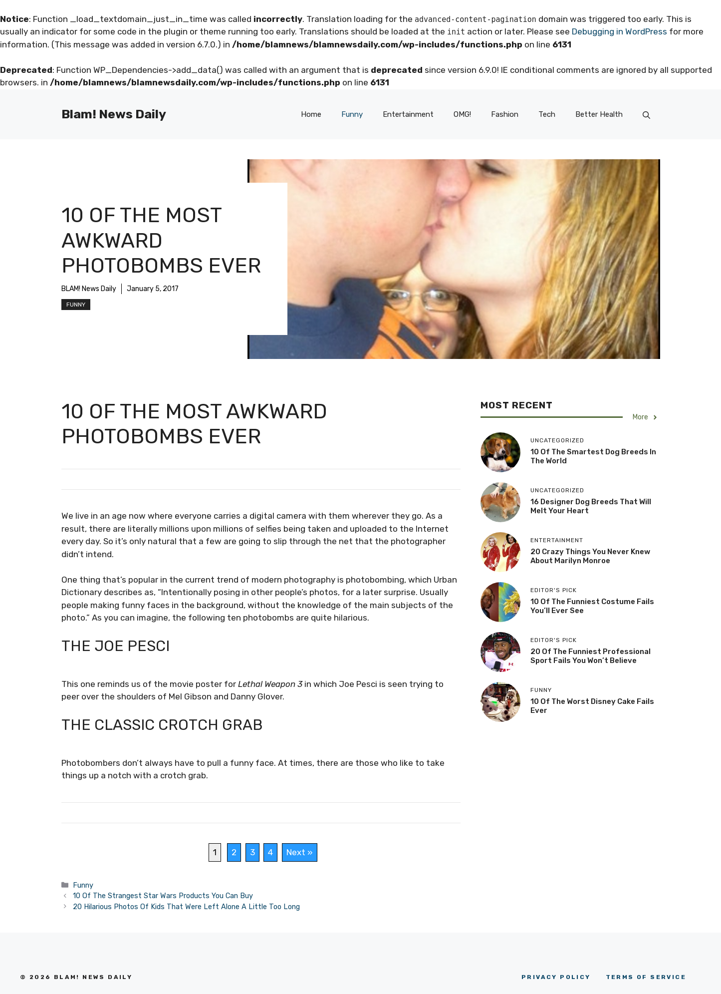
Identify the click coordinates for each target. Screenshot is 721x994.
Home (311, 114)
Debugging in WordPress (619, 31)
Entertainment (408, 114)
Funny (352, 114)
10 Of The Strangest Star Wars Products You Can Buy (163, 895)
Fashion (504, 114)
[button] (646, 114)
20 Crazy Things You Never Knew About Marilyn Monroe (590, 556)
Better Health (599, 114)
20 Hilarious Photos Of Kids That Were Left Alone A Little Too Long (186, 906)
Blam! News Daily (113, 114)
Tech (546, 114)
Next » (299, 852)
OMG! (462, 114)
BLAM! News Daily (88, 289)
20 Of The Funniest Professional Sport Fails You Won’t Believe (590, 656)
